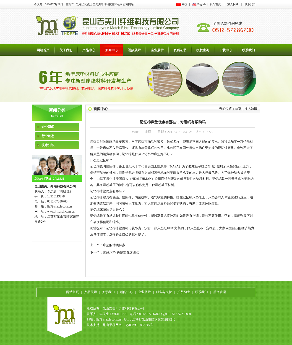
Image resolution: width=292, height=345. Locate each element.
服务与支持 (164, 292)
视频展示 (134, 50)
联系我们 (250, 4)
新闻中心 (111, 50)
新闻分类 (57, 110)
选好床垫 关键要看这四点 (121, 252)
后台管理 (219, 292)
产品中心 (88, 50)
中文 (185, 4)
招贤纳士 (183, 292)
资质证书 (180, 50)
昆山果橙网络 (112, 325)
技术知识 (48, 145)
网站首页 (43, 50)
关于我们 (66, 50)
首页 (238, 109)
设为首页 (215, 4)
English (201, 4)
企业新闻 (48, 127)
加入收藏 (232, 4)
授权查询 (202, 50)
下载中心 (225, 50)
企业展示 (157, 50)
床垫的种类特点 (114, 245)
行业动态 (48, 136)
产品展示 (90, 292)
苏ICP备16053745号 (139, 325)
